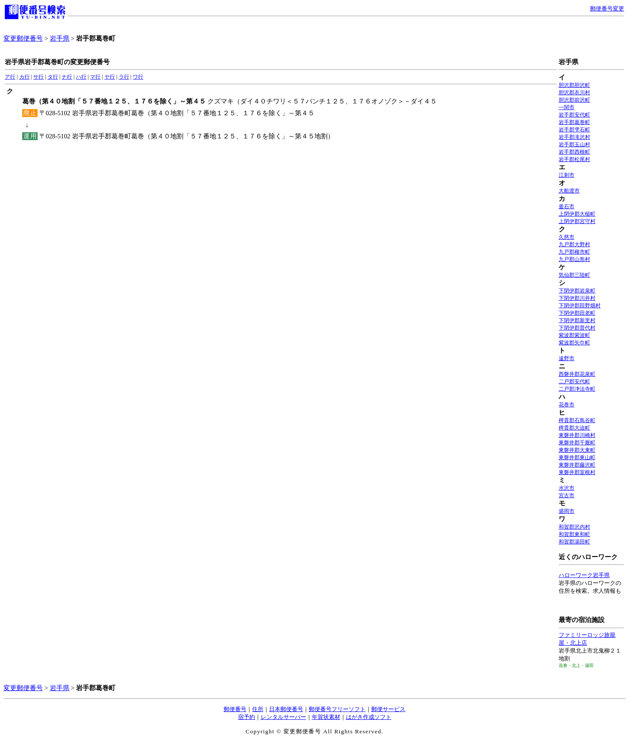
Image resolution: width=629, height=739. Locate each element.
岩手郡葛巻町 (574, 122)
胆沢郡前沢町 (574, 100)
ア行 (10, 77)
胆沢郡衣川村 (574, 92)
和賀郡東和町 (574, 534)
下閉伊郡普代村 (577, 328)
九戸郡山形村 (574, 259)
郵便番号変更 (607, 8)
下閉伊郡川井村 (577, 298)
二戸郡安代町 (574, 381)
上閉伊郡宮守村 (577, 221)
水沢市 (566, 488)
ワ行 (138, 77)
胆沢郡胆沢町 (574, 85)
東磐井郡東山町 (577, 457)
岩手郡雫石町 (574, 130)
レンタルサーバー (283, 717)
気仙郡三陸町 (574, 275)
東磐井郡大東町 (577, 450)
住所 (257, 709)
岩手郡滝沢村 (574, 137)
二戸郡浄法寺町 (577, 389)
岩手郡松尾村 (574, 159)
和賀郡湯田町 (574, 542)
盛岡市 (566, 511)
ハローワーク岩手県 (584, 575)
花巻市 (566, 405)
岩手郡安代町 (574, 115)
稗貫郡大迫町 (574, 428)
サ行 (38, 77)
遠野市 (566, 358)
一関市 (566, 107)
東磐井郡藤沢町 (577, 465)
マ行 (95, 77)
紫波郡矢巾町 (574, 343)
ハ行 (81, 77)
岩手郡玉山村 (574, 144)
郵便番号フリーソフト (337, 709)
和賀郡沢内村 (574, 527)
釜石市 (566, 206)
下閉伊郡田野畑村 (580, 305)
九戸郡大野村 (574, 244)
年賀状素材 (326, 717)
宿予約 (246, 717)
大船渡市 (569, 191)
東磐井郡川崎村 (577, 435)
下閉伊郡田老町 (577, 313)
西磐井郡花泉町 (577, 374)
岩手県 (59, 38)
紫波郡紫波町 (574, 335)
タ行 (53, 77)
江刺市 (566, 175)
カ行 (24, 77)
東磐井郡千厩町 (577, 443)
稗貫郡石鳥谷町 (577, 420)
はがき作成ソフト (368, 717)
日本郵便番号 (286, 709)
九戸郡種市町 (574, 252)
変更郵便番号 (23, 38)
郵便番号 (235, 709)
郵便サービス (388, 709)
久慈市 (566, 237)
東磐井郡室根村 (577, 472)
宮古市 (566, 495)
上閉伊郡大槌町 (577, 214)
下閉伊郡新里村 (577, 320)
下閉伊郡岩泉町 (577, 291)
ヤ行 (109, 77)
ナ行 (67, 77)
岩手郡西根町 (574, 152)
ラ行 (124, 77)
